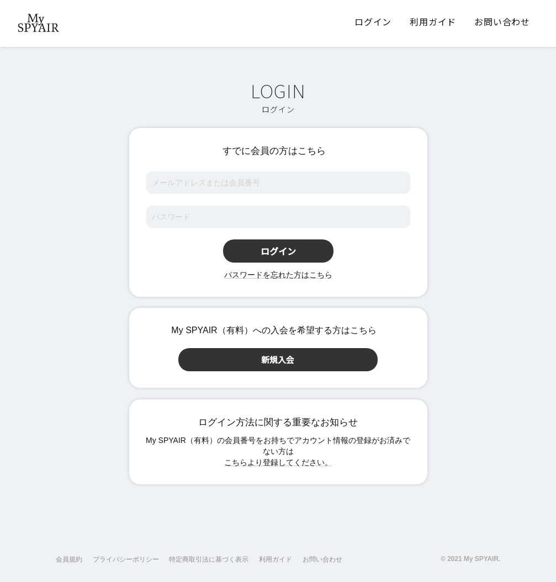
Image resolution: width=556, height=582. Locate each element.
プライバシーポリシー (126, 559)
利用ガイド (275, 559)
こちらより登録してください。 (278, 462)
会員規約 (69, 559)
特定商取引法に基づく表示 (208, 559)
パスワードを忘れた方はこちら (278, 274)
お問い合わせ (322, 559)
